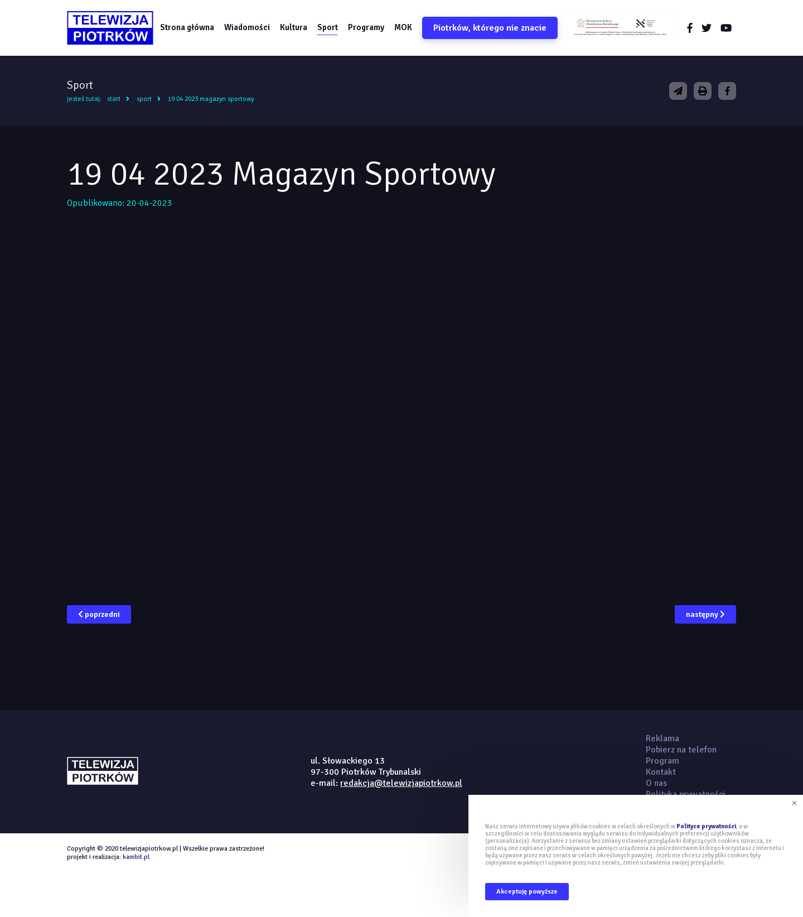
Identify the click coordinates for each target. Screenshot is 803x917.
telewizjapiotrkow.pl (110, 28)
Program (662, 760)
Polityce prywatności (706, 826)
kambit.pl (136, 857)
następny (705, 614)
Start (113, 99)
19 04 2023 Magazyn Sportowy (211, 99)
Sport (327, 27)
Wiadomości (247, 27)
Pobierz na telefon (681, 749)
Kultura (293, 27)
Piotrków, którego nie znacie (489, 27)
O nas (656, 783)
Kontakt (661, 772)
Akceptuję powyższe (527, 891)
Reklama (662, 738)
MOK (403, 27)
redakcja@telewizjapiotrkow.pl (401, 783)
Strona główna (187, 27)
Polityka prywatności (685, 794)
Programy (366, 27)
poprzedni (99, 614)
